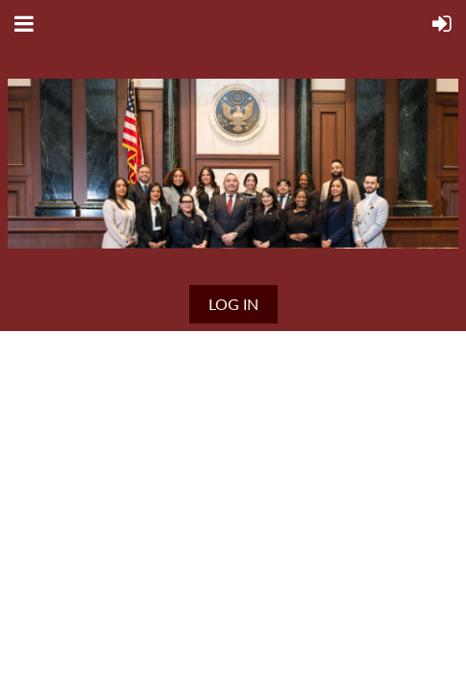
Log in (233, 304)
